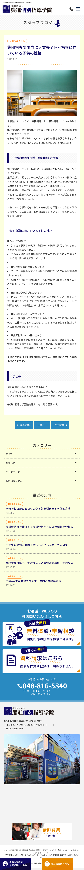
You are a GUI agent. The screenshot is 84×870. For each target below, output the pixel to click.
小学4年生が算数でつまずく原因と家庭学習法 (33, 581)
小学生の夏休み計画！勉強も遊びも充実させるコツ (37, 545)
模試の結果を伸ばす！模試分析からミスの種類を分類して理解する (42, 527)
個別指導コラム (14, 480)
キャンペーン (13, 472)
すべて (9, 454)
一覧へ (41, 425)
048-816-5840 (42, 685)
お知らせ (10, 463)
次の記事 (59, 425)
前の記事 (25, 425)
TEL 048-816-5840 (14, 728)
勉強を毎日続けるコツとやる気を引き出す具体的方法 (38, 509)
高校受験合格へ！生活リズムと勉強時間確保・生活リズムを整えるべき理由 (42, 563)
